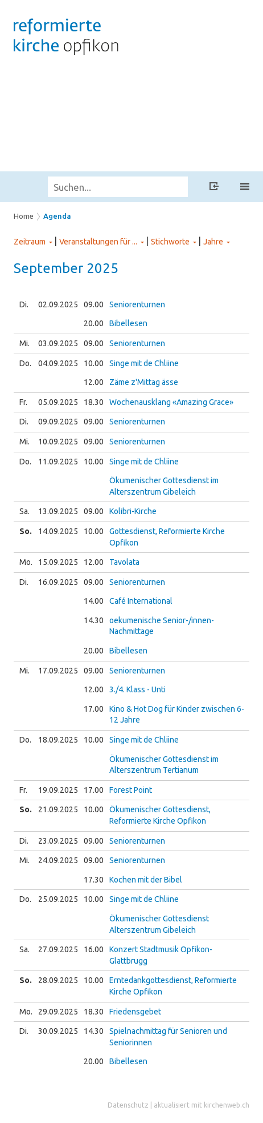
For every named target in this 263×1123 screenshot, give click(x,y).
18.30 (94, 402)
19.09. (58, 790)
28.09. (58, 980)
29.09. (58, 1011)
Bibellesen (128, 323)
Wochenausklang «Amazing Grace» (171, 402)
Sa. (24, 511)
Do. (25, 363)
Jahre (213, 241)
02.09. (58, 304)
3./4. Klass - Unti (137, 689)
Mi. (24, 343)
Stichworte (170, 241)
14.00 (94, 600)
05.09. (58, 402)
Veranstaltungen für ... (98, 241)
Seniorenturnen (137, 304)
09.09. (58, 421)
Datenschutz (128, 1105)
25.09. (58, 899)
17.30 (94, 879)
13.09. (58, 511)
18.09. (58, 739)
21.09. (58, 809)
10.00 (94, 363)
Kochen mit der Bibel (145, 879)
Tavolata (124, 562)
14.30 (94, 620)
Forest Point (130, 790)
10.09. (58, 441)
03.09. (58, 343)
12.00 (94, 382)
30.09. (58, 1031)
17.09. (58, 670)
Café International (140, 600)
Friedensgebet (135, 1011)
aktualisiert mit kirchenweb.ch (201, 1105)
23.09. (58, 840)
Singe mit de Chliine (144, 363)
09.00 (94, 304)
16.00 (94, 949)
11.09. (58, 461)
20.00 (94, 323)
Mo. (25, 562)
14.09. (58, 531)
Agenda (57, 216)
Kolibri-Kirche (133, 511)
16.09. (58, 582)
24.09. (58, 860)
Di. (23, 304)
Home (24, 216)
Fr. (23, 402)
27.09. (58, 949)
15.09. (58, 562)
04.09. (58, 363)
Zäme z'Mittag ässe (143, 382)
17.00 (94, 708)
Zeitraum (30, 241)
